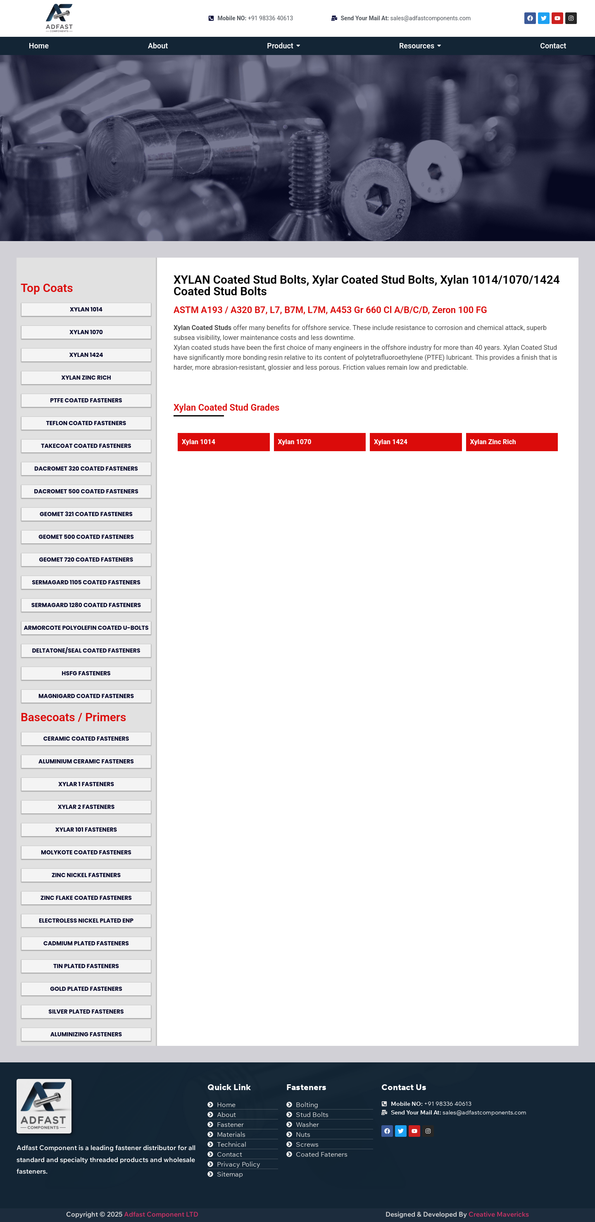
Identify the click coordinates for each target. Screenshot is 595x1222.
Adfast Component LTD (160, 1214)
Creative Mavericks (499, 1214)
